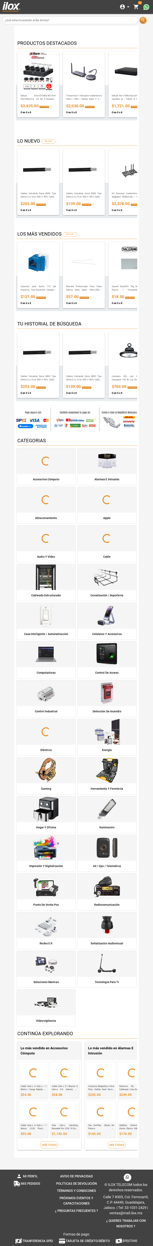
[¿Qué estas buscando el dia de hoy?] (70, 20)
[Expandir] (125, 7)
